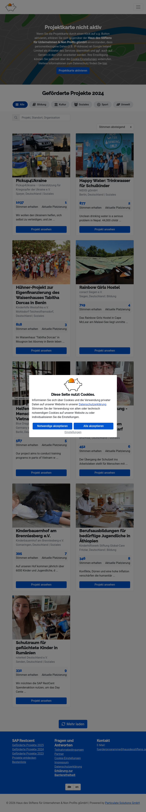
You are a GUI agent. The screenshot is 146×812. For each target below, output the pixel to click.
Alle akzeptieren (93, 426)
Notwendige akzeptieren (52, 426)
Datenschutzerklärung (92, 404)
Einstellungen (73, 432)
